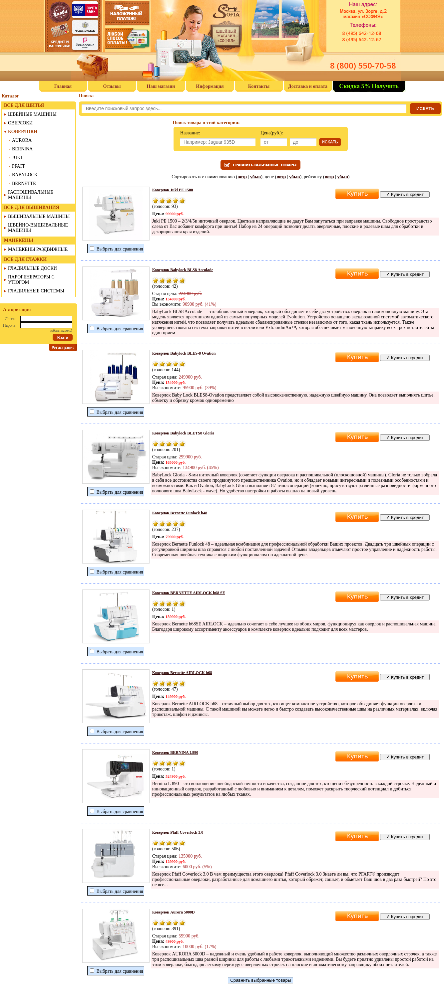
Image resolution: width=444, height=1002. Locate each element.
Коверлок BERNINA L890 (175, 752)
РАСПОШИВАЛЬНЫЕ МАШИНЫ (30, 195)
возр (242, 176)
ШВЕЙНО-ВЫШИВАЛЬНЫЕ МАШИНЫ (38, 228)
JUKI (17, 157)
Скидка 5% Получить (369, 86)
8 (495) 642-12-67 (361, 39)
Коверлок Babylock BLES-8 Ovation (184, 353)
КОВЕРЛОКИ (22, 131)
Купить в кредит (405, 194)
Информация (209, 86)
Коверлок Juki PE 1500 (172, 190)
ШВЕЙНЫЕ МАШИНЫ (32, 114)
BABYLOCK (25, 174)
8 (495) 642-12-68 (361, 33)
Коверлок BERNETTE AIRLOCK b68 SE (188, 592)
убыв (255, 176)
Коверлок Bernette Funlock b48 (179, 513)
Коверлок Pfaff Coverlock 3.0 (178, 832)
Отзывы (112, 86)
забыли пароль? (61, 330)
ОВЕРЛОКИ (20, 122)
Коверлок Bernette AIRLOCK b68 (182, 672)
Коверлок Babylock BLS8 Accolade (182, 269)
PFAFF (18, 166)
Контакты (258, 86)
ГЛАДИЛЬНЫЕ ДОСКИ (32, 268)
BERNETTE (24, 183)
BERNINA (22, 148)
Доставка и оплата (307, 86)
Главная (63, 86)
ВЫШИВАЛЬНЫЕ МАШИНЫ (39, 216)
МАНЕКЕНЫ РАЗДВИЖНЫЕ (38, 249)
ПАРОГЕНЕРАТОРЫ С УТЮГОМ (31, 279)
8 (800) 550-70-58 (363, 65)
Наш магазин (161, 86)
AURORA (22, 140)
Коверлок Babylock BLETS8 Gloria (183, 433)
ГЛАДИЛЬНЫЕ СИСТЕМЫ (36, 290)
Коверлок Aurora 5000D (173, 912)
